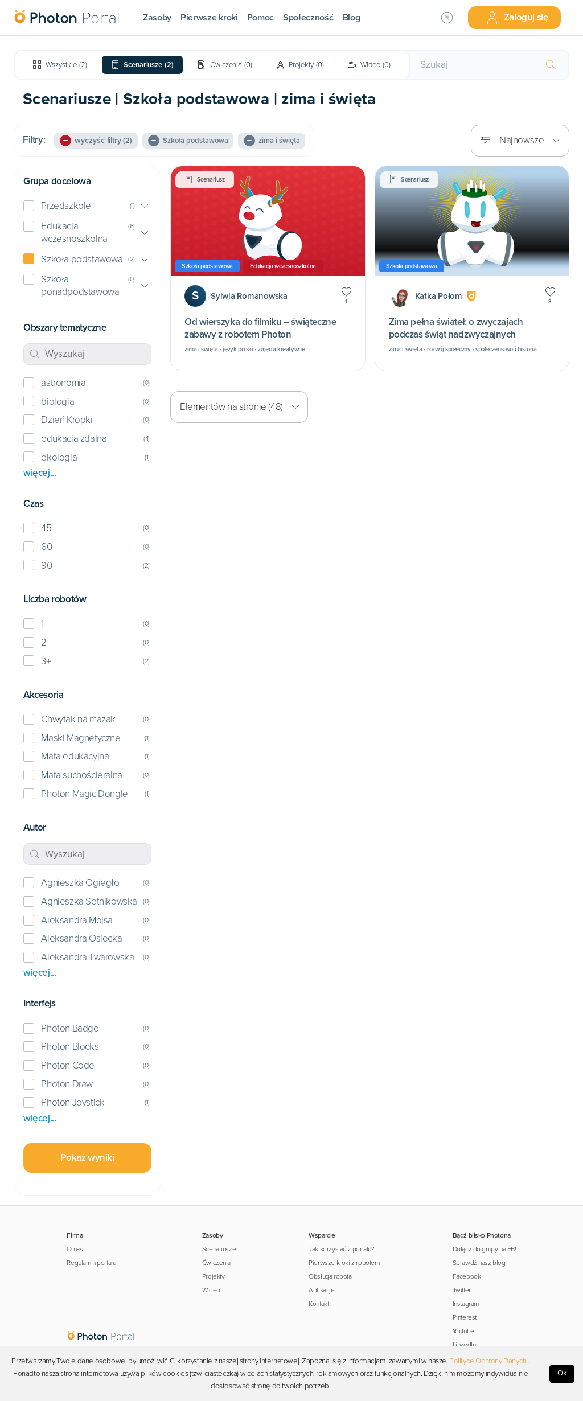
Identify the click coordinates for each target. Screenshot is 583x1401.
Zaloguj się (517, 17)
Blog (351, 17)
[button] (87, 206)
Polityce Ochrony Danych (488, 1361)
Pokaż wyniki (87, 1158)
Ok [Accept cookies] (562, 1373)
